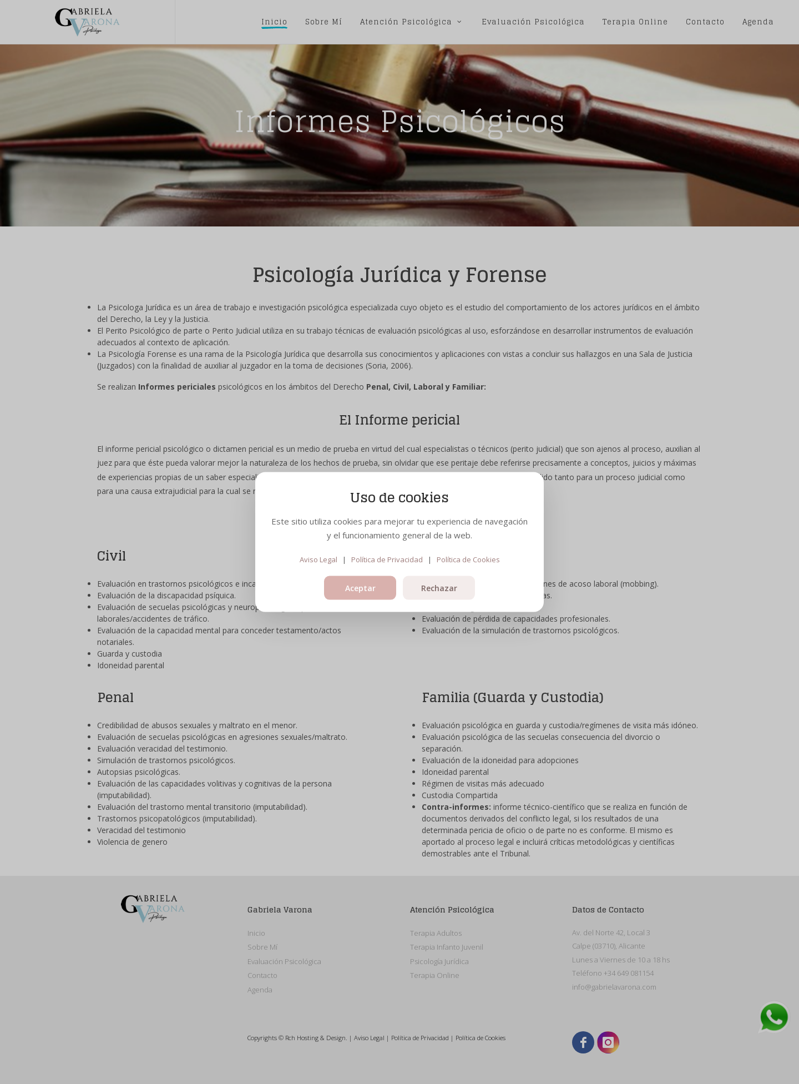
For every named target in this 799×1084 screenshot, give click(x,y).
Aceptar (360, 588)
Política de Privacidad (387, 559)
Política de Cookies (468, 559)
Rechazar (439, 588)
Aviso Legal (318, 559)
